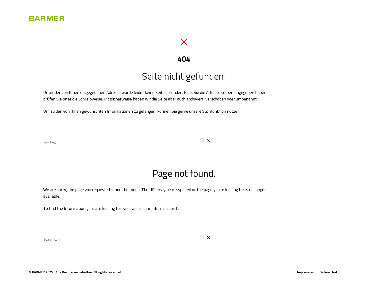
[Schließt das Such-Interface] (208, 140)
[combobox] (127, 138)
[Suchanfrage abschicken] (202, 140)
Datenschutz (329, 272)
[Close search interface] (208, 238)
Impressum (305, 272)
